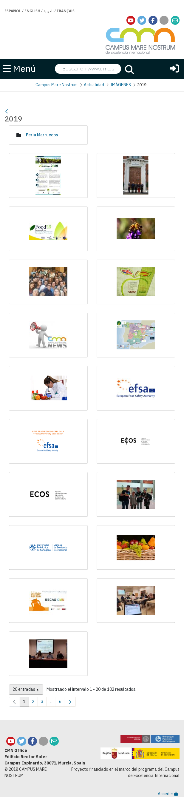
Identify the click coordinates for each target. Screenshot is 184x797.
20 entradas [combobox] (28, 690)
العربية (48, 10)
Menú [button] (19, 68)
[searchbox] (88, 69)
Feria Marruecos (42, 135)
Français (66, 10)
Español (12, 10)
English (32, 10)
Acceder (168, 793)
